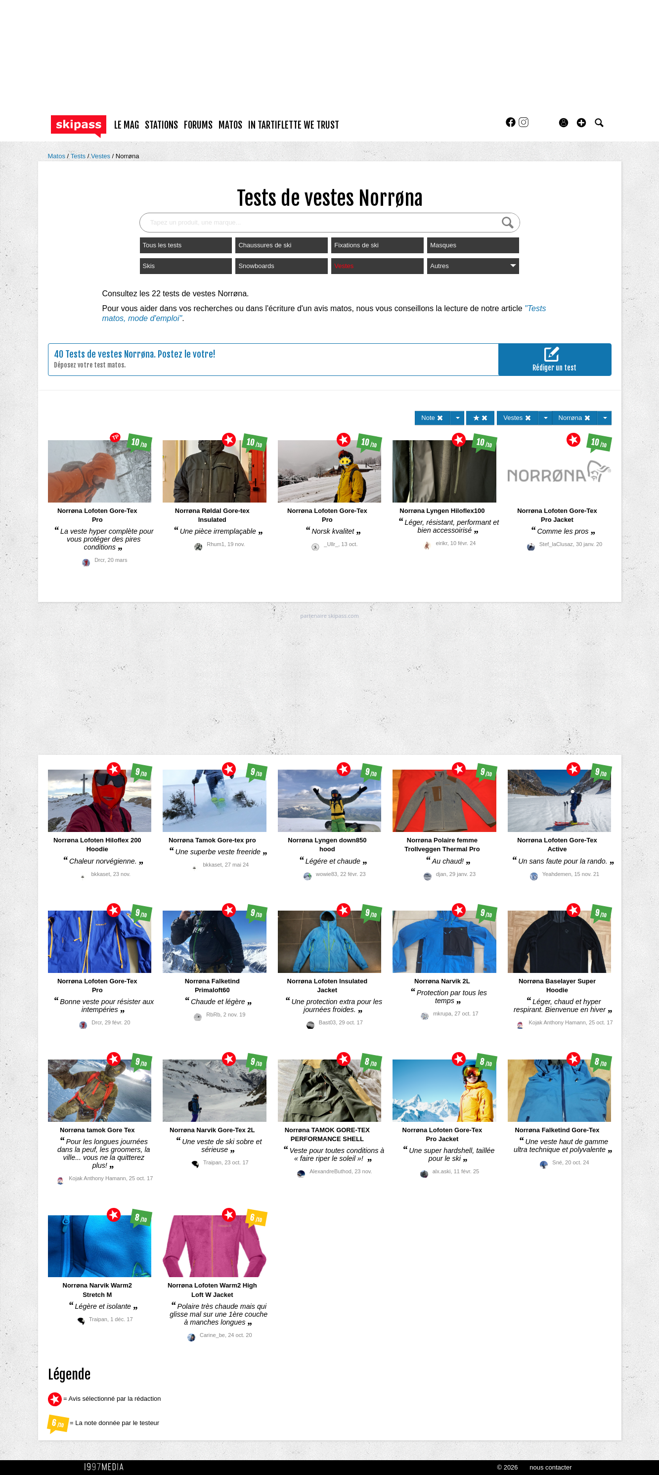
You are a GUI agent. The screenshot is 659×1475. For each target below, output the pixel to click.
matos (230, 125)
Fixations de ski (356, 245)
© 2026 (507, 1467)
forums (198, 125)
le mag (126, 125)
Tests (79, 156)
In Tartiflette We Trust (293, 125)
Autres (473, 266)
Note (432, 417)
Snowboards (256, 266)
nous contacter (550, 1467)
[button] (581, 122)
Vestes (101, 156)
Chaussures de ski (264, 245)
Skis (149, 266)
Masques (443, 245)
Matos (57, 156)
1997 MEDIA (107, 1467)
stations (161, 125)
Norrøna (127, 156)
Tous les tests (162, 245)
